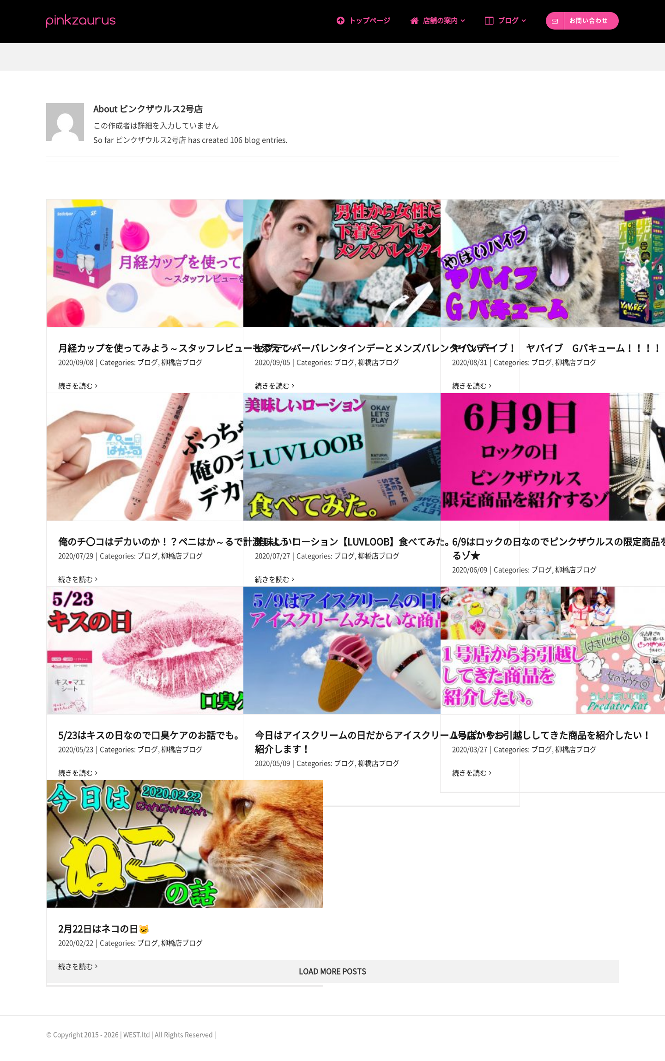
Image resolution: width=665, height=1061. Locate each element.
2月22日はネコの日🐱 (104, 929)
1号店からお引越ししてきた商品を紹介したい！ (551, 735)
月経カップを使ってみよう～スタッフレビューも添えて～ (178, 348)
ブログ (147, 362)
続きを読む (469, 773)
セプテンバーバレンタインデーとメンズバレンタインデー (375, 348)
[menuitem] (373, 19)
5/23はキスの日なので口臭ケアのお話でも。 (150, 735)
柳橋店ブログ (182, 362)
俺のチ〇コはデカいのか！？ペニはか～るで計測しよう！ (178, 541)
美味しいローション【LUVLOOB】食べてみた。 (354, 541)
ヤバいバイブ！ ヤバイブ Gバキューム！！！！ (557, 348)
